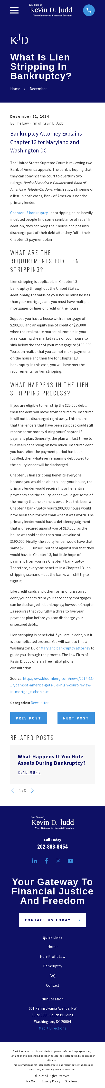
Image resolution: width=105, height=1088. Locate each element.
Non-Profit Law (52, 956)
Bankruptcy (52, 966)
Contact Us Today (52, 920)
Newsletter (40, 702)
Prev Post (28, 718)
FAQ (52, 975)
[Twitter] (58, 861)
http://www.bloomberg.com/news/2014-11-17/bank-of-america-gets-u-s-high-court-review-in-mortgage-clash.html (52, 685)
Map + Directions (52, 1028)
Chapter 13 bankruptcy (29, 212)
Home (52, 946)
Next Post (76, 718)
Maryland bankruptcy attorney (65, 648)
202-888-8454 (52, 846)
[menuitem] (31, 1081)
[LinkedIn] (34, 861)
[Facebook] (46, 861)
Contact (52, 985)
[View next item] (32, 790)
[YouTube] (70, 861)
